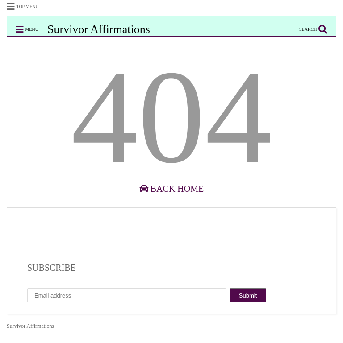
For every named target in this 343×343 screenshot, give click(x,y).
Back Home (171, 189)
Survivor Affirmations (98, 29)
